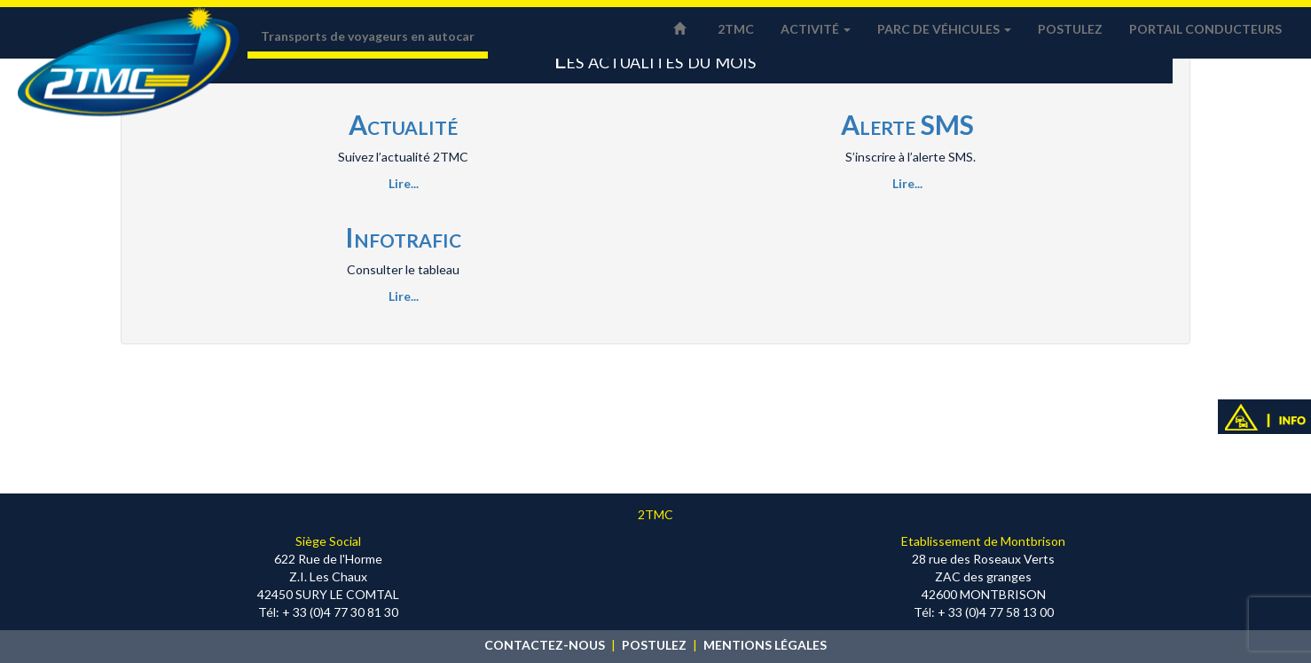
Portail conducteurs (1205, 28)
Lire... (404, 183)
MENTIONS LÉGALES (765, 644)
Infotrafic (403, 237)
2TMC (736, 28)
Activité (816, 28)
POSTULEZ (654, 644)
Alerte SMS (907, 124)
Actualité (403, 124)
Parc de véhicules (944, 28)
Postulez (1070, 28)
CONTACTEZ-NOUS (544, 644)
